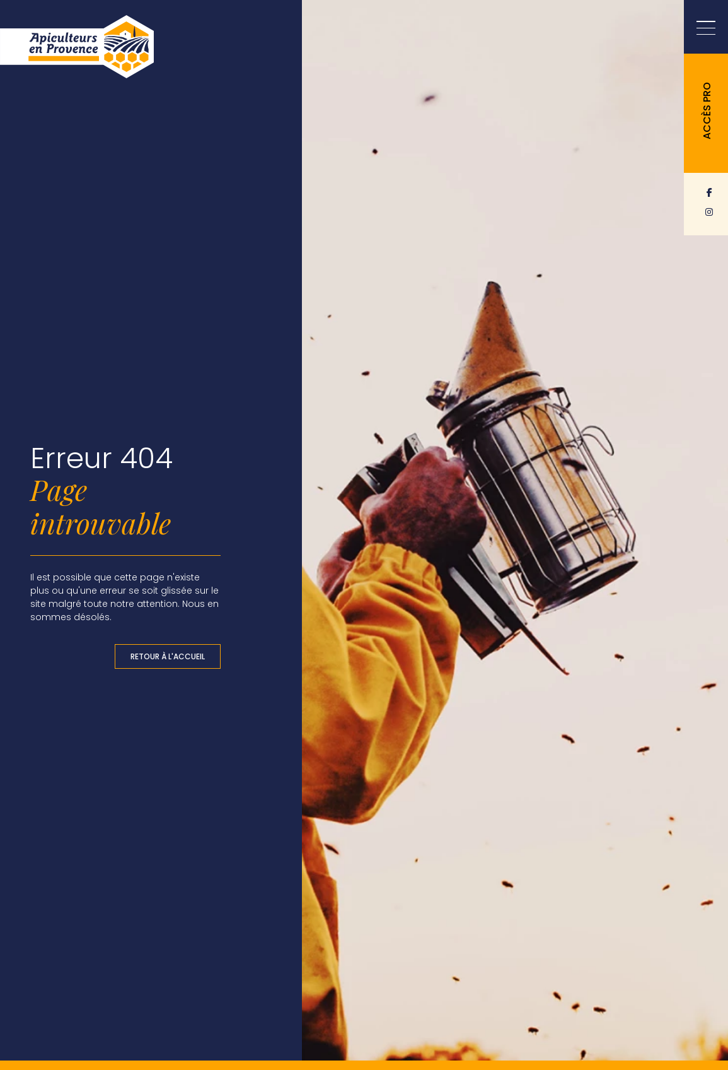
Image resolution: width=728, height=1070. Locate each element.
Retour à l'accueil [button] (167, 656)
